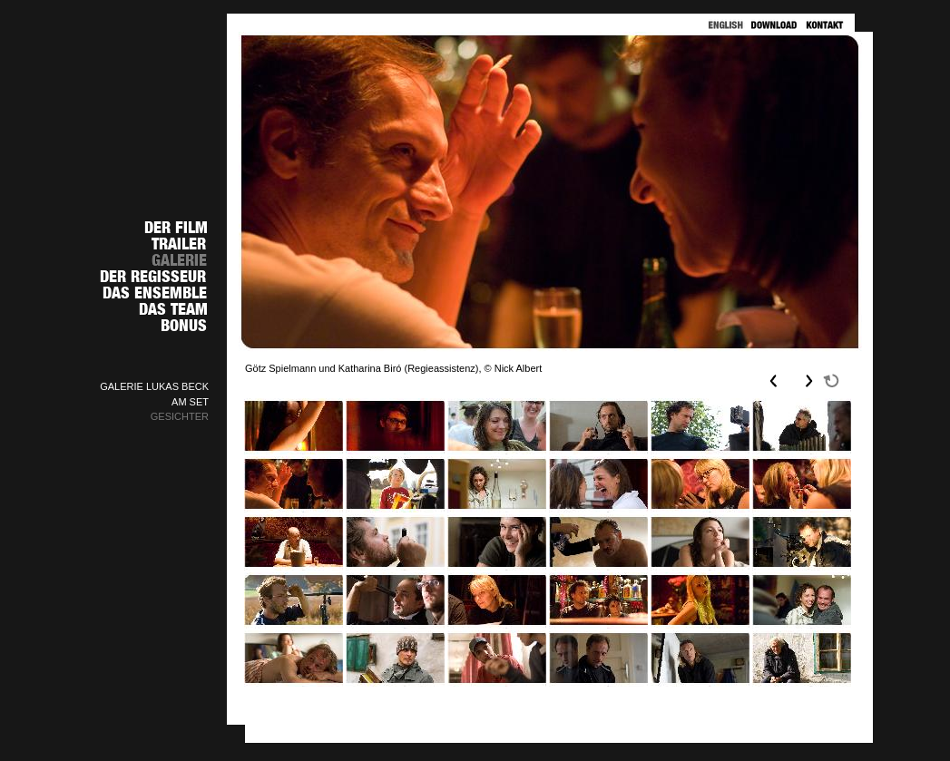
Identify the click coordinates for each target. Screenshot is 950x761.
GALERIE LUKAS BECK (154, 386)
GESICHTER (180, 416)
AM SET (190, 401)
